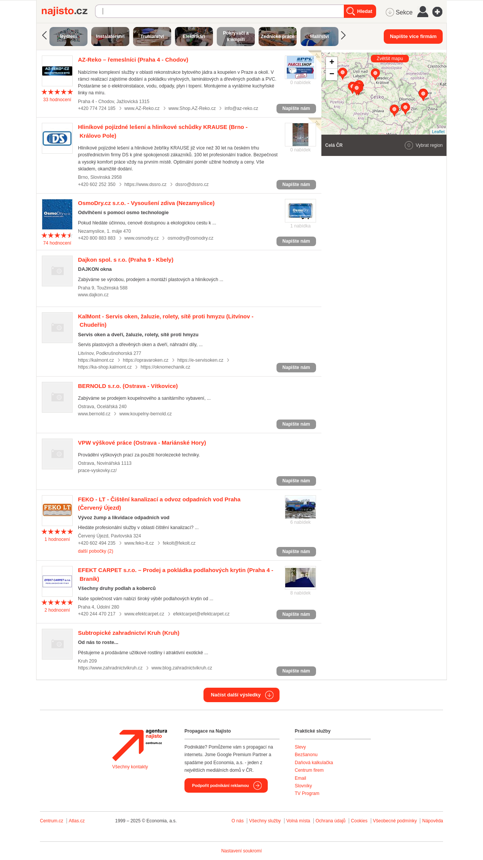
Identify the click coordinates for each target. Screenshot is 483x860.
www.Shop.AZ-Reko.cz (192, 108)
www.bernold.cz (94, 413)
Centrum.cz (51, 820)
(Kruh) (129, 633)
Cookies (359, 820)
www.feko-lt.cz (139, 543)
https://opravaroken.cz (145, 360)
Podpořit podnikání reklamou (220, 785)
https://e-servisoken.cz (200, 360)
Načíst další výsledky (236, 695)
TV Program (307, 793)
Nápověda (432, 820)
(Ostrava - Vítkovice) (128, 386)
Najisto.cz (68, 11)
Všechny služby (265, 820)
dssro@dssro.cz (191, 184)
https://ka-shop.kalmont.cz (105, 367)
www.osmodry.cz (141, 238)
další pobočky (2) (95, 551)
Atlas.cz (77, 820)
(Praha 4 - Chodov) (133, 59)
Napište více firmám (413, 36)
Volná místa (298, 820)
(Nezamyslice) (146, 203)
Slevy (300, 747)
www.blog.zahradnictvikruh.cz (181, 668)
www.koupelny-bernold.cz (145, 413)
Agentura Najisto (139, 745)
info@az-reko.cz (241, 108)
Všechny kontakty (130, 766)
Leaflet (438, 131)
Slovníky (303, 785)
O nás (238, 820)
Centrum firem (309, 770)
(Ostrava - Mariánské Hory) (142, 442)
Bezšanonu (306, 754)
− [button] (331, 74)
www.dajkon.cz (93, 294)
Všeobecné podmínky (395, 820)
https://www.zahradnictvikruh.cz (110, 668)
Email (300, 778)
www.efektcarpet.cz (144, 614)
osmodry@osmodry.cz (190, 238)
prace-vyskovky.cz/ (97, 470)
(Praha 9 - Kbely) (125, 259)
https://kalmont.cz (96, 360)
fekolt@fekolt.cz (179, 543)
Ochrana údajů (331, 820)
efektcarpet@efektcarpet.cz (201, 614)
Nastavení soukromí (241, 851)
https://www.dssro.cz (145, 184)
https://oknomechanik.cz (166, 367)
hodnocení (57, 99)
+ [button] (331, 62)
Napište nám (296, 108)
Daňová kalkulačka (314, 762)
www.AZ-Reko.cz (142, 108)
